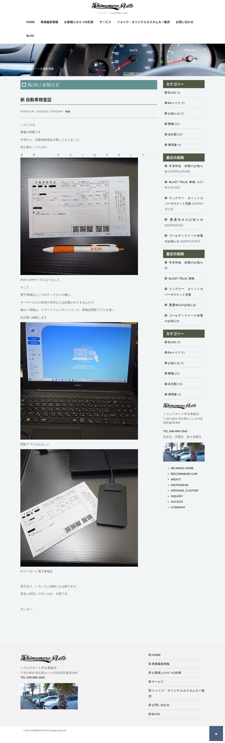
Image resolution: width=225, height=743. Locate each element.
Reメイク (174, 103)
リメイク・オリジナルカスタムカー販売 (143, 22)
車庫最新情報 (49, 22)
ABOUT (176, 479)
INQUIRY (177, 496)
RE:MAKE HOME (182, 468)
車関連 (172, 144)
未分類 (172, 134)
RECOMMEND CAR (184, 473)
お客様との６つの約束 (78, 22)
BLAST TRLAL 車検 (182, 182)
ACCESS (177, 501)
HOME (30, 22)
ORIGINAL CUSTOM (184, 490)
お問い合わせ (184, 22)
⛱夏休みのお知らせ (186, 219)
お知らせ (174, 113)
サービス (105, 22)
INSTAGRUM (179, 485)
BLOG (30, 35)
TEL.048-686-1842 (175, 431)
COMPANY (178, 507)
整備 (67, 111)
